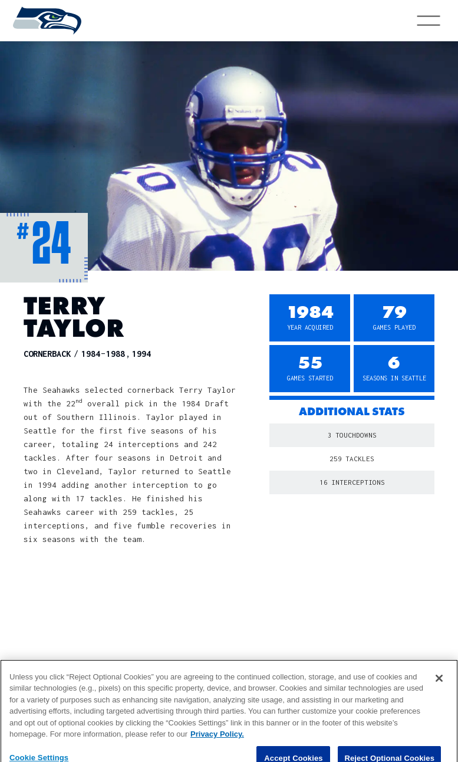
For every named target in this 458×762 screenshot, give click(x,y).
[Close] (439, 689)
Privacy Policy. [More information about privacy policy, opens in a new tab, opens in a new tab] (217, 745)
